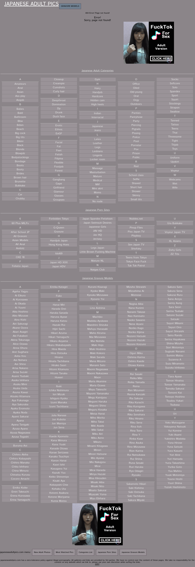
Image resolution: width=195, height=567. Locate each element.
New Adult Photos (42, 552)
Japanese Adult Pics (31, 4)
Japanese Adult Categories (97, 71)
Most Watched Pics (64, 552)
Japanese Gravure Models (97, 278)
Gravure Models (70, 6)
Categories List (85, 552)
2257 (97, 564)
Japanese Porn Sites (97, 210)
